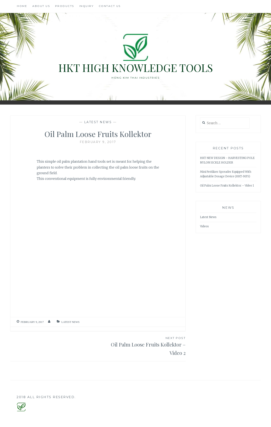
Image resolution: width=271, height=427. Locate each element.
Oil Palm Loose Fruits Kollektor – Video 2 (142, 346)
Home (22, 6)
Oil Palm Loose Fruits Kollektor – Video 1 (227, 185)
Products (64, 6)
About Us (41, 6)
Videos (204, 226)
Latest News (98, 122)
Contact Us (110, 6)
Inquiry (86, 6)
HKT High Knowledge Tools (135, 68)
